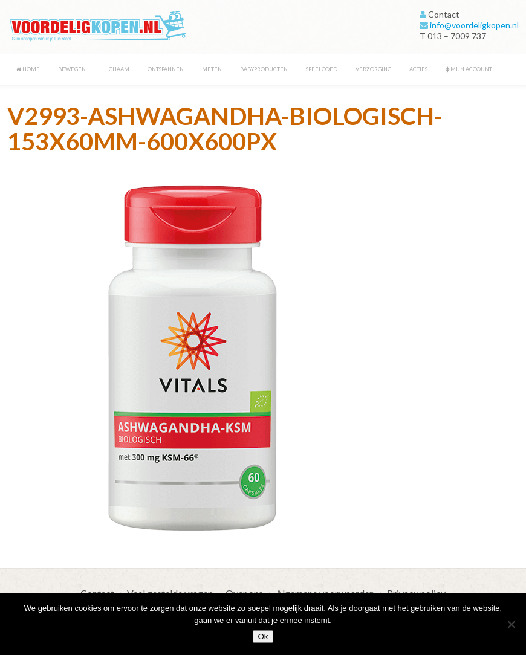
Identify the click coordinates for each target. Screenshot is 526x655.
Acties (418, 69)
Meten (212, 69)
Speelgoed (321, 69)
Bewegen (72, 69)
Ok (263, 636)
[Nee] (511, 624)
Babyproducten (264, 69)
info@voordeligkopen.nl (474, 25)
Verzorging (373, 69)
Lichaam (116, 69)
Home (28, 69)
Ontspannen (166, 69)
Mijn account (469, 69)
